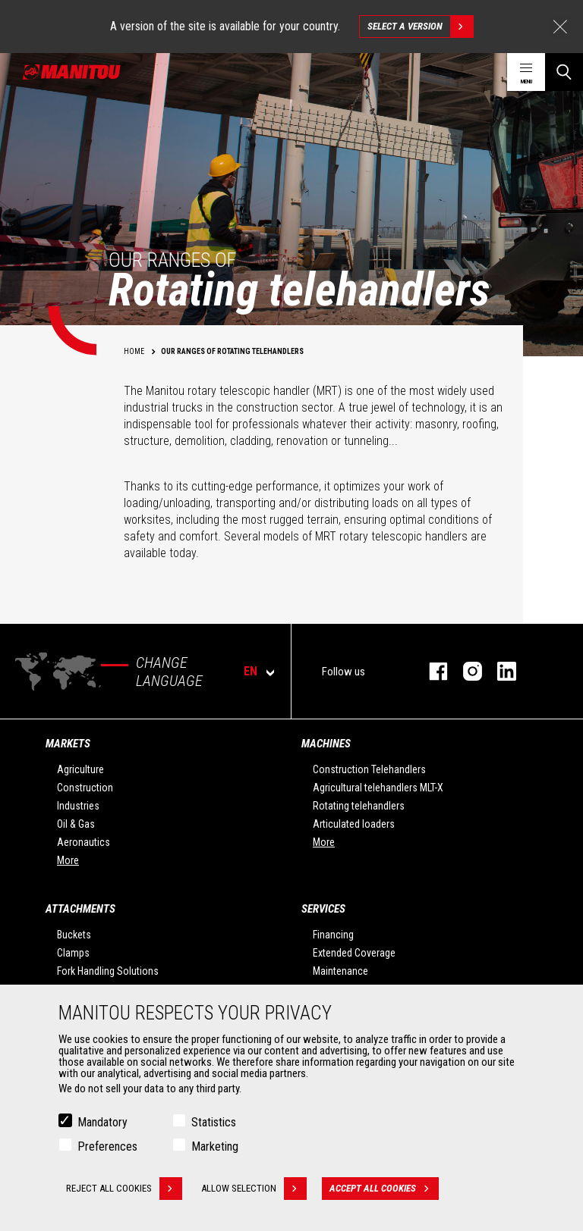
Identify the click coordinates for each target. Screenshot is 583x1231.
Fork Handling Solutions (108, 971)
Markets (68, 743)
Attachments (80, 909)
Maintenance (340, 971)
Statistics (213, 1124)
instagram (465, 671)
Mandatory (102, 1124)
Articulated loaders (354, 824)
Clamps (73, 953)
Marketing (214, 1149)
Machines (326, 743)
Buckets (74, 935)
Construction (85, 788)
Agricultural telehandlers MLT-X (378, 788)
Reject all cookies (124, 1190)
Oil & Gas (76, 824)
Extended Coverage (354, 953)
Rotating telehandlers (359, 806)
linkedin (499, 671)
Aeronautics (83, 842)
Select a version (420, 26)
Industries (78, 806)
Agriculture (80, 769)
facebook (431, 671)
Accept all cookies (384, 1190)
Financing (333, 935)
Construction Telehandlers (369, 769)
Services (323, 909)
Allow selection (254, 1190)
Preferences (107, 1149)
